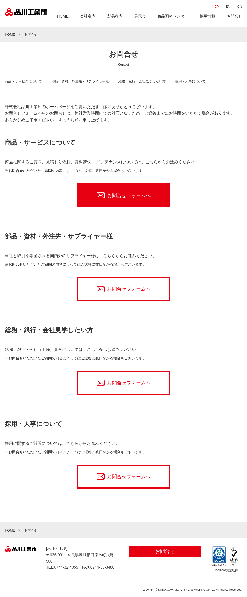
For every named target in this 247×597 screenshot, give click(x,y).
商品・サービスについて (23, 81)
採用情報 (207, 30)
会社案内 (88, 30)
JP (216, 21)
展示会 (140, 30)
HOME (63, 30)
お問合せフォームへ (129, 195)
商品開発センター (172, 30)
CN (239, 21)
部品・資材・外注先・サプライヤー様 (80, 81)
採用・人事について (190, 81)
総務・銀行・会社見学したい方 (142, 81)
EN (228, 21)
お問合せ (234, 30)
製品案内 (115, 30)
